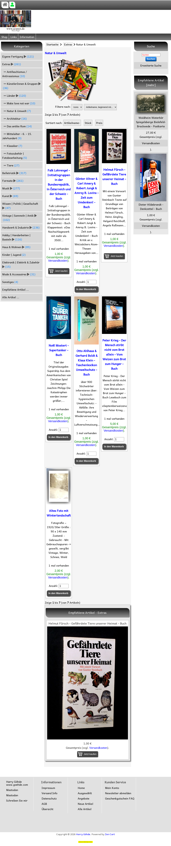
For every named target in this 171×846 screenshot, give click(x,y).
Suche (151, 46)
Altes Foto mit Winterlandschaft (59, 513)
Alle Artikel (84, 809)
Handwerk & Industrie (21, 227)
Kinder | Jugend (14, 255)
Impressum (48, 788)
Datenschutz (49, 798)
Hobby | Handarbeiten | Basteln (16, 237)
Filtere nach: (63, 106)
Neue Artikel (85, 804)
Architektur (14, 118)
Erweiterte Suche (150, 65)
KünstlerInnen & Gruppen (21, 86)
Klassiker (12, 146)
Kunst (10, 196)
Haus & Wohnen (16, 247)
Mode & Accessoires (18, 274)
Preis (99, 123)
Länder (14, 95)
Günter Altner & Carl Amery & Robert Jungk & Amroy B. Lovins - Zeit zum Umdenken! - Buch (86, 192)
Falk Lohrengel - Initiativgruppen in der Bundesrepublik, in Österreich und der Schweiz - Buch (59, 184)
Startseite (52, 44)
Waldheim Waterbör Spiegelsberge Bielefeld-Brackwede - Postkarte (150, 110)
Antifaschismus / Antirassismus (14, 74)
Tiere (10, 165)
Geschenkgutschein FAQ (119, 798)
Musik (11, 188)
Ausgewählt (85, 793)
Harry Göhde (83, 834)
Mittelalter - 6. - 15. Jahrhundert (17, 136)
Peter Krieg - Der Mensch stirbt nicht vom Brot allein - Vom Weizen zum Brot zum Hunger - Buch (114, 354)
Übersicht (47, 809)
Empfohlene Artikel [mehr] (151, 82)
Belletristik (14, 173)
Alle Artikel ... (10, 297)
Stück (88, 123)
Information (27, 37)
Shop (4, 37)
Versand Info (49, 793)
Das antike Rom (17, 126)
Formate (12, 181)
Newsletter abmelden (118, 793)
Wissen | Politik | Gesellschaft (20, 205)
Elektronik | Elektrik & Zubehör (21, 264)
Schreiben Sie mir (16, 800)
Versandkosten (57, 260)
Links (13, 37)
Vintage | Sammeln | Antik (19, 217)
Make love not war (18, 103)
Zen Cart (110, 834)
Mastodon (12, 790)
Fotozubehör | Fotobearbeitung (14, 155)
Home (81, 788)
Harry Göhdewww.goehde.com (17, 783)
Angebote (83, 798)
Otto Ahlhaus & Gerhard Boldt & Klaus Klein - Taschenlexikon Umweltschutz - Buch (87, 362)
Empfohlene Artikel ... (15, 289)
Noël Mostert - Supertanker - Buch (59, 350)
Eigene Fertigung (18, 56)
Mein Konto (112, 788)
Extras (68, 44)
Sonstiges (10, 282)
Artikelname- (72, 123)
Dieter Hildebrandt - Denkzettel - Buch (150, 182)
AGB (44, 804)
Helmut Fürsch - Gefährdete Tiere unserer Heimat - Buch (114, 176)
